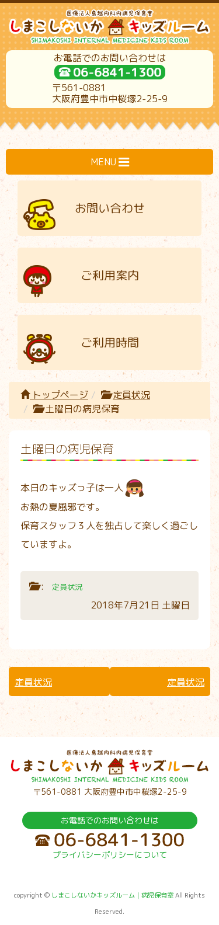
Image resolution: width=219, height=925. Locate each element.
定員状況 (131, 394)
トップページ (54, 394)
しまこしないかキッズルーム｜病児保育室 (112, 895)
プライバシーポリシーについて (110, 854)
